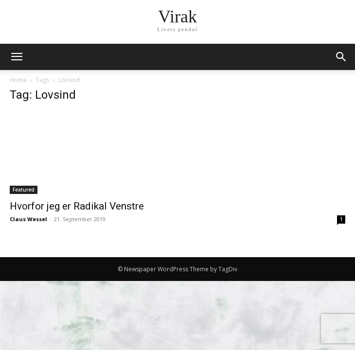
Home (18, 80)
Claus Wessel (28, 219)
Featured (24, 189)
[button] (341, 57)
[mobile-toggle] (16, 57)
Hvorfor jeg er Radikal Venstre (77, 206)
